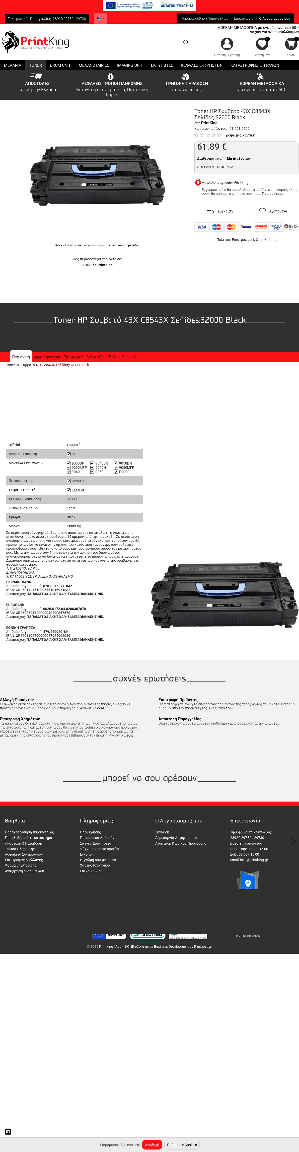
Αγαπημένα (263, 55)
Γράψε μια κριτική (239, 135)
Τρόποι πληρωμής (122, 357)
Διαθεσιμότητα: (209, 158)
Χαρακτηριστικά (47, 357)
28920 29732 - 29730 (69, 19)
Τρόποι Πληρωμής (20, 849)
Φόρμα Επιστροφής (20, 865)
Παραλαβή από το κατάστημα (28, 838)
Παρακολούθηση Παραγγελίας (204, 18)
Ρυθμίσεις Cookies (182, 1145)
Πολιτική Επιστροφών (234, 240)
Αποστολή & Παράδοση (23, 843)
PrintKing (105, 265)
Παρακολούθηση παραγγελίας (29, 832)
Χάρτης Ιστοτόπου (95, 865)
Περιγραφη (21, 357)
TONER (88, 265)
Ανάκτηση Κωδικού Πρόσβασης (181, 843)
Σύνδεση (220, 55)
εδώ (100, 708)
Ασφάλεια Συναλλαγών (24, 854)
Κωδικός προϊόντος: (210, 129)
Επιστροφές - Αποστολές (84, 357)
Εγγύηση (87, 854)
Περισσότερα (272, 194)
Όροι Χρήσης (266, 240)
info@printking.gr (254, 860)
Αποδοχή (152, 1145)
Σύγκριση (220, 211)
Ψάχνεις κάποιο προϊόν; (99, 849)
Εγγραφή (234, 55)
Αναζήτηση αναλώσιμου (24, 871)
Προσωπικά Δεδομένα (98, 838)
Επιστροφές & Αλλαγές (24, 860)
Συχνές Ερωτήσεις (95, 843)
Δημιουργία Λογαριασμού (176, 838)
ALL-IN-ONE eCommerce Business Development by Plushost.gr (163, 947)
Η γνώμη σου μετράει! (98, 860)
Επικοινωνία (243, 18)
